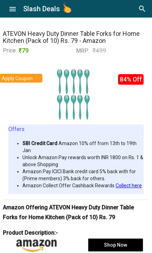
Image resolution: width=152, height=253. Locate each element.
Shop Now (115, 245)
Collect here (129, 185)
